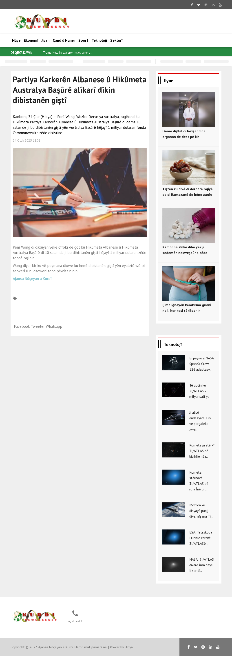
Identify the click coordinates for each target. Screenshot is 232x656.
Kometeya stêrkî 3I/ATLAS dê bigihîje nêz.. (201, 451)
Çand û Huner (64, 40)
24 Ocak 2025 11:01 (26, 140)
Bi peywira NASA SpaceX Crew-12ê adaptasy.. (201, 364)
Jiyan (45, 40)
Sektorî (116, 40)
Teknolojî (99, 40)
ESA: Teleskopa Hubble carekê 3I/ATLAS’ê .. (200, 538)
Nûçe (16, 40)
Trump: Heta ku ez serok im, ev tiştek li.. (67, 53)
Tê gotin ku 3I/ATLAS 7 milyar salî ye (199, 391)
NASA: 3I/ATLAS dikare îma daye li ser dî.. (201, 565)
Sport (83, 40)
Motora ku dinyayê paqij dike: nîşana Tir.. (201, 510)
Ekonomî (31, 40)
